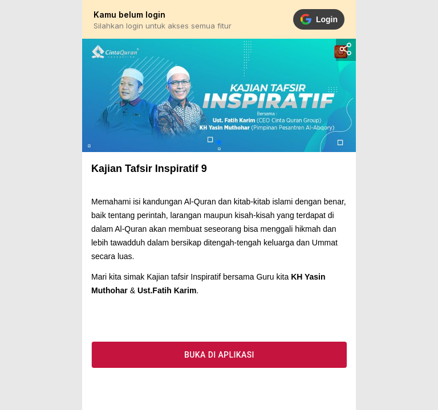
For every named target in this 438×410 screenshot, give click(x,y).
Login (319, 19)
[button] (219, 142)
